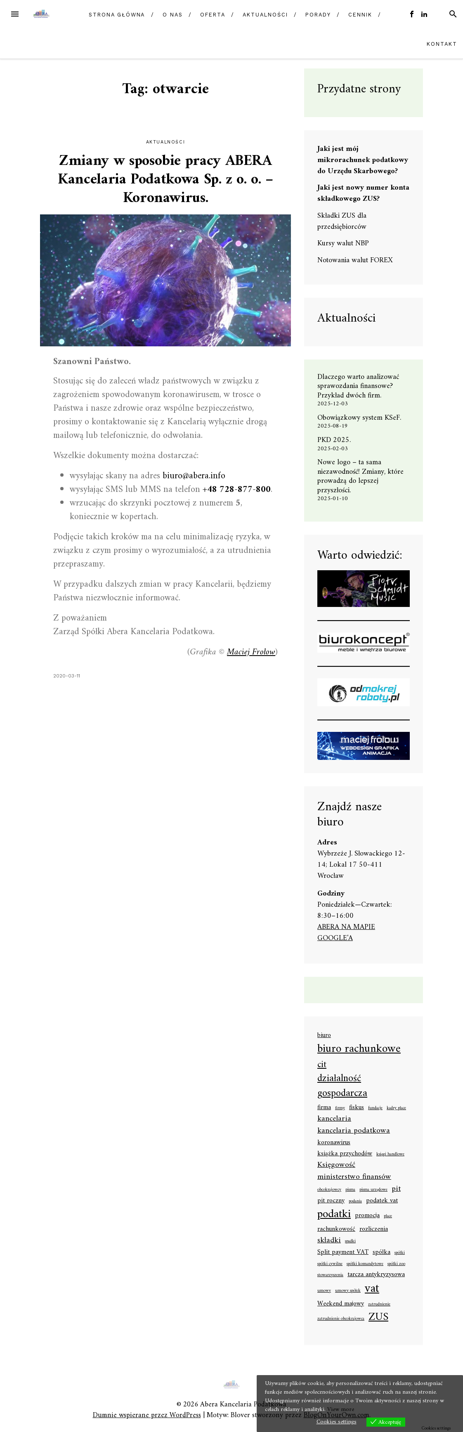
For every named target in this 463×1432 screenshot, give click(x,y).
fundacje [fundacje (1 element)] (375, 1108)
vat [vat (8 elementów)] (372, 1289)
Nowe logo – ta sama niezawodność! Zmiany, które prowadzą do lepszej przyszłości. (360, 476)
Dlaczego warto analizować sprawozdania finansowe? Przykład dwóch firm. (358, 386)
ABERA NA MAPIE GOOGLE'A (346, 933)
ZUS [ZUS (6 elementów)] (378, 1317)
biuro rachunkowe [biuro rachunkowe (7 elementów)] (359, 1049)
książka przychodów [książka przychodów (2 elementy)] (344, 1154)
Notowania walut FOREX (355, 260)
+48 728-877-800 (237, 490)
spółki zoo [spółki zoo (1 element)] (396, 1264)
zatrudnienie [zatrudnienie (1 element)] (379, 1304)
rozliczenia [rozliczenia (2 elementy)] (373, 1229)
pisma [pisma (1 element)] (350, 1190)
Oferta (212, 15)
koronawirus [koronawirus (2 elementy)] (333, 1143)
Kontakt (442, 44)
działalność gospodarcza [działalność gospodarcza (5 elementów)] (342, 1087)
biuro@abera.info (194, 476)
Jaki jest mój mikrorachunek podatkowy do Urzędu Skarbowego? (362, 160)
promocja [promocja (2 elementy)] (367, 1216)
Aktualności (265, 15)
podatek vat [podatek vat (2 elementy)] (382, 1201)
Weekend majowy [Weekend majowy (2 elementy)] (340, 1304)
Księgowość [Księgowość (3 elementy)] (336, 1165)
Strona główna (117, 15)
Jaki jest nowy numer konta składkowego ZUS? (363, 193)
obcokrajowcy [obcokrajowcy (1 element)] (329, 1190)
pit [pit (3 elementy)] (396, 1189)
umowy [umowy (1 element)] (324, 1291)
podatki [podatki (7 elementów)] (334, 1214)
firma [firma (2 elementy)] (324, 1108)
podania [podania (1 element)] (355, 1201)
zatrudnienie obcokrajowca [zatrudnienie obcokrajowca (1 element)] (340, 1319)
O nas (173, 15)
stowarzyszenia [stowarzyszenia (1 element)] (330, 1275)
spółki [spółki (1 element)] (399, 1253)
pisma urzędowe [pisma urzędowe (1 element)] (373, 1190)
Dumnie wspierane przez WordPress (147, 1415)
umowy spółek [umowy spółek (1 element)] (348, 1291)
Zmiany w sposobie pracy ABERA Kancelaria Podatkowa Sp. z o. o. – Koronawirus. (165, 180)
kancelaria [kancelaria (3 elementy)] (334, 1119)
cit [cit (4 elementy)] (321, 1065)
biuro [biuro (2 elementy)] (324, 1036)
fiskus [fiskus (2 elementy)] (356, 1108)
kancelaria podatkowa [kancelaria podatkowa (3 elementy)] (353, 1131)
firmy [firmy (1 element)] (340, 1108)
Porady (318, 15)
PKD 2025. (334, 440)
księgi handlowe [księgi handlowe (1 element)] (390, 1154)
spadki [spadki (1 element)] (350, 1241)
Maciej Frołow (251, 652)
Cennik (360, 15)
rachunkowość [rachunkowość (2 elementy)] (336, 1229)
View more (340, 1409)
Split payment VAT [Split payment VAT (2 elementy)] (343, 1253)
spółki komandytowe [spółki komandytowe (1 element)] (365, 1264)
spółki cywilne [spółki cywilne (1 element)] (330, 1264)
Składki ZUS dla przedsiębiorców (341, 221)
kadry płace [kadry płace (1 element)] (396, 1108)
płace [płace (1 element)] (388, 1216)
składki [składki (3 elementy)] (329, 1240)
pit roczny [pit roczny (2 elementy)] (331, 1201)
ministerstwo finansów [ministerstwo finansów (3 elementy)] (354, 1177)
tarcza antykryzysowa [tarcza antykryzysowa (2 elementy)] (376, 1275)
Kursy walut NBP (343, 243)
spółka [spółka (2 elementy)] (381, 1253)
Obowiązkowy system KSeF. (362, 417)
